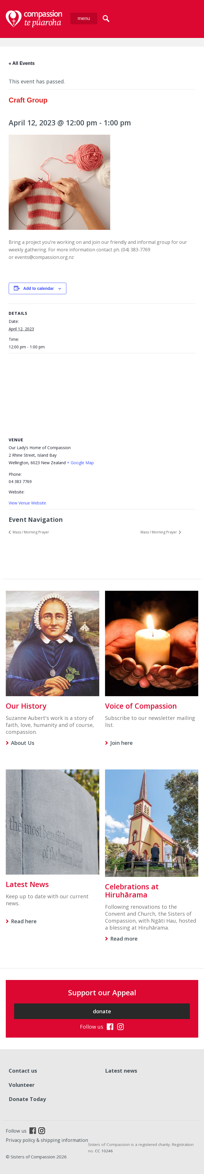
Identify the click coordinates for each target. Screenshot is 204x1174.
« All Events (22, 63)
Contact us (23, 1070)
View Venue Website (27, 503)
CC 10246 (104, 1150)
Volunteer (22, 1084)
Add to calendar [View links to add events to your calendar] (38, 288)
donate (102, 1011)
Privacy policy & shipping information (47, 1140)
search (106, 18)
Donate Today (27, 1099)
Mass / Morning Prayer (30, 532)
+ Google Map (80, 462)
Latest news (121, 1070)
